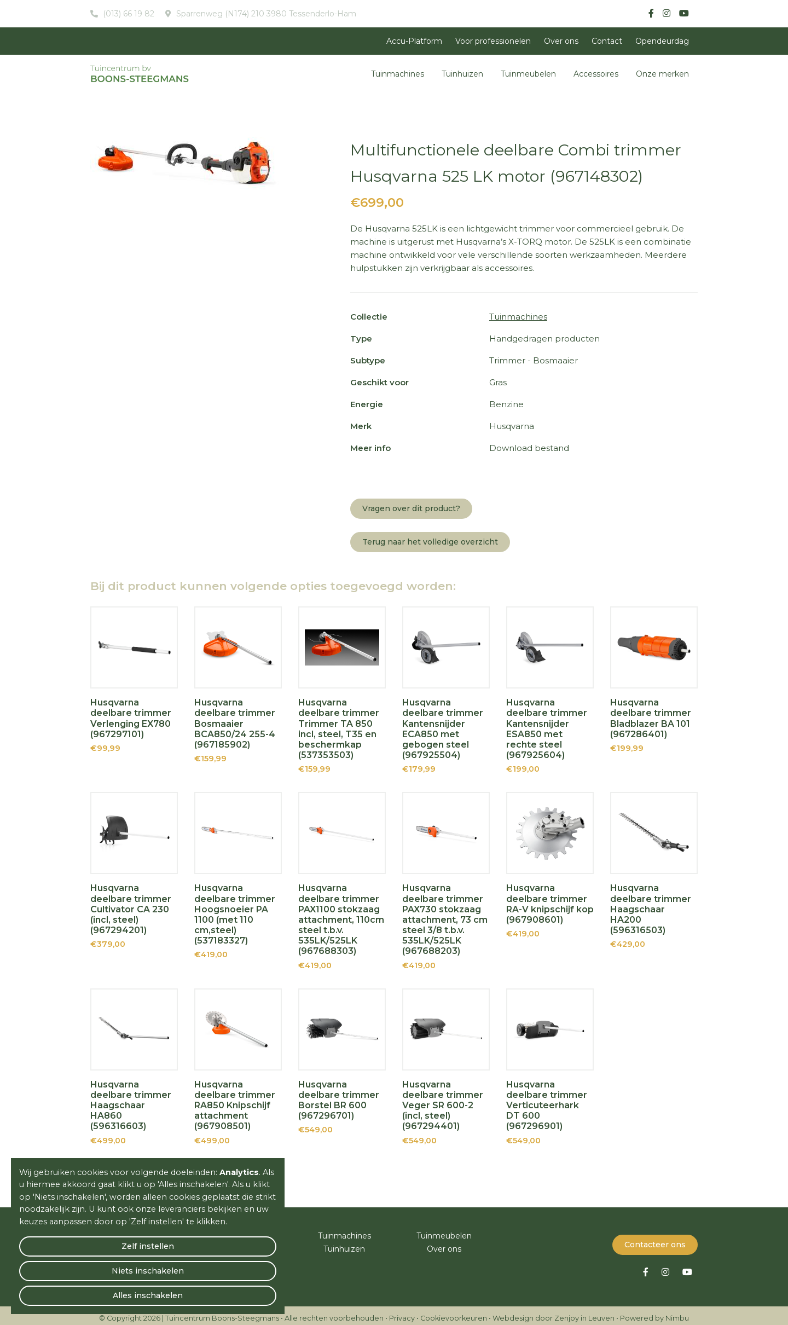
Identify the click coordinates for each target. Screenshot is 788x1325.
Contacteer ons (655, 1239)
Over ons (561, 41)
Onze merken (662, 74)
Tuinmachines (397, 74)
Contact (607, 41)
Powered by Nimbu (654, 1313)
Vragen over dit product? (411, 508)
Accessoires (595, 74)
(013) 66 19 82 (127, 14)
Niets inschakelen (148, 1289)
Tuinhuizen (462, 74)
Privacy (402, 1313)
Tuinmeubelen (528, 74)
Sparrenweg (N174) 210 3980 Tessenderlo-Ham (265, 14)
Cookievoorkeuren (453, 1313)
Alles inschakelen (235, 1289)
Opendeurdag (662, 41)
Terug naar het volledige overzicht (430, 542)
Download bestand (529, 448)
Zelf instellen (60, 1290)
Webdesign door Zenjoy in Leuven (554, 1313)
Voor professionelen (493, 41)
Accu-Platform (414, 41)
